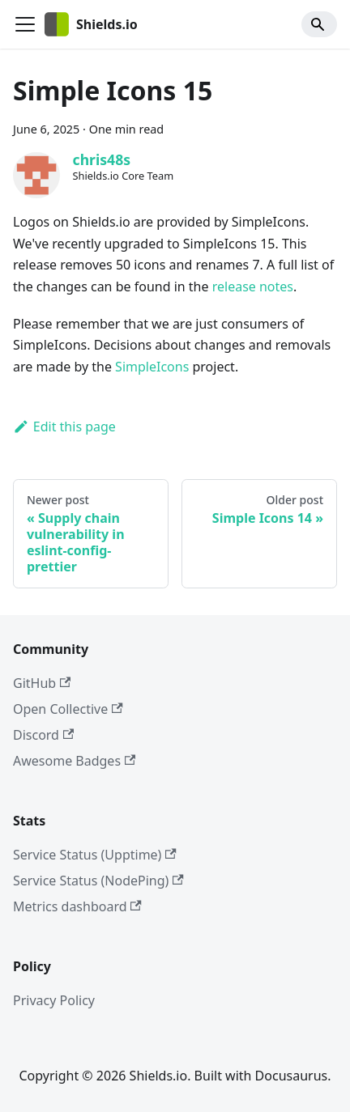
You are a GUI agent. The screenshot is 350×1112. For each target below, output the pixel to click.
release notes (252, 286)
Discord (43, 735)
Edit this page (64, 426)
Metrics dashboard (77, 906)
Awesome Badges (74, 761)
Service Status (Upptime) (95, 855)
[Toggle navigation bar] (25, 24)
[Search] (319, 24)
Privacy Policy (54, 1000)
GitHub (41, 683)
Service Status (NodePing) (98, 880)
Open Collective (68, 709)
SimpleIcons (152, 367)
